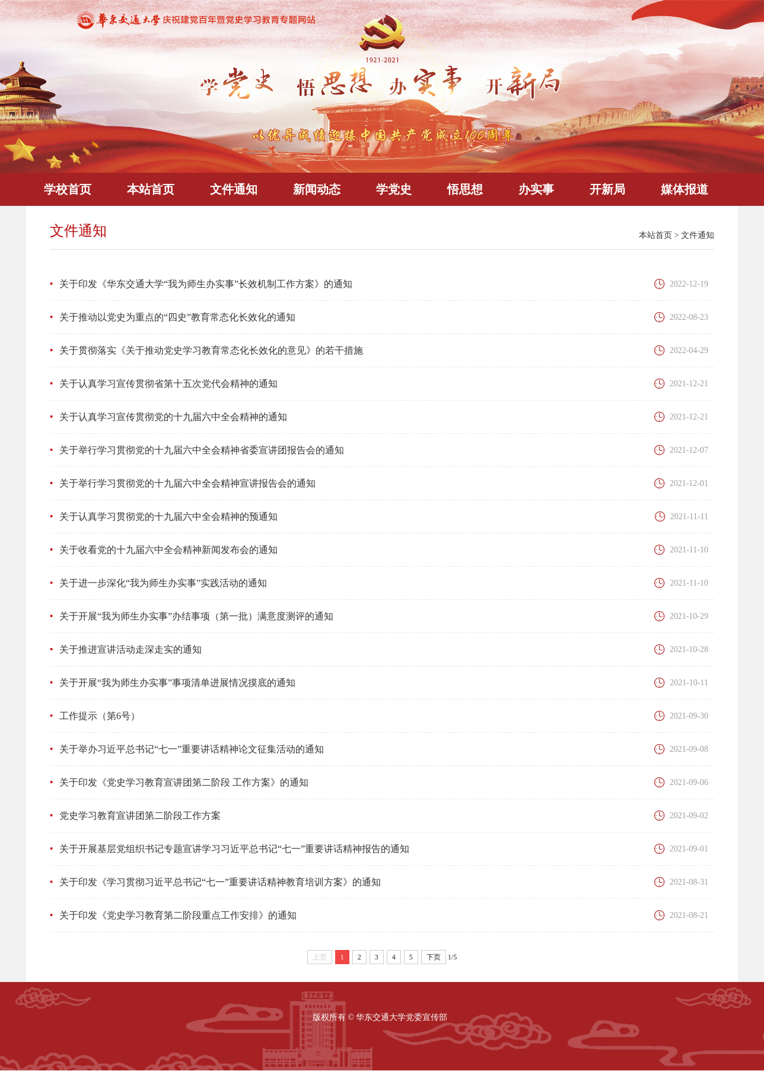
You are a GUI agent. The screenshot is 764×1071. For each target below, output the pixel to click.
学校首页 (67, 189)
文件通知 (233, 189)
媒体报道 (684, 189)
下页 (433, 957)
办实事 (536, 189)
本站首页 (150, 189)
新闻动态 (316, 189)
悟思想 (465, 189)
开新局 (607, 189)
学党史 (394, 189)
